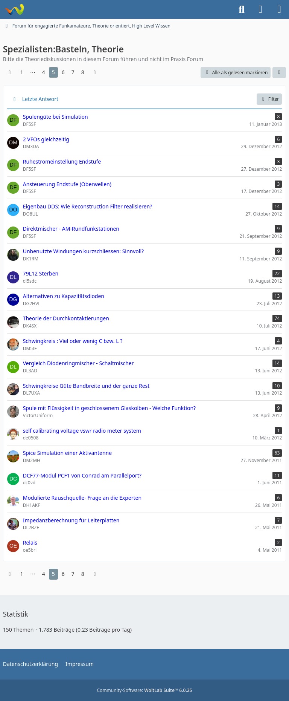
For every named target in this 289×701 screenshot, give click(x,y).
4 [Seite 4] (43, 72)
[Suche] (241, 9)
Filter (269, 99)
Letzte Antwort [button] (40, 99)
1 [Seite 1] (21, 72)
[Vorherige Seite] (10, 72)
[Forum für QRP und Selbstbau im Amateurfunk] (14, 9)
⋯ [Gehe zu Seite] (32, 72)
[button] (279, 72)
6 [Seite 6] (63, 72)
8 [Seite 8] (82, 72)
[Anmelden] (260, 9)
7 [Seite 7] (73, 72)
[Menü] (279, 9)
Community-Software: (144, 690)
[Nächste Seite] (95, 72)
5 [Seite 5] (53, 72)
